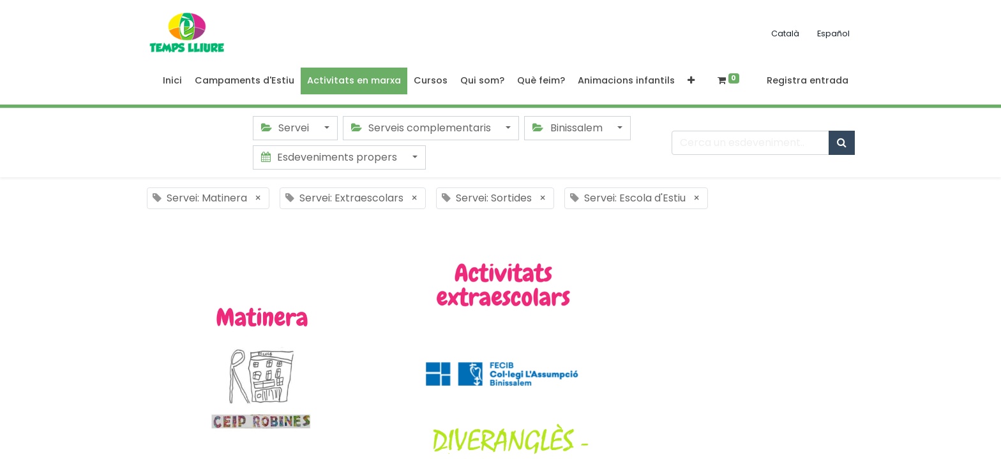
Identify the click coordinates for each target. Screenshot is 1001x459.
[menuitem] (172, 81)
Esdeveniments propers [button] (330, 157)
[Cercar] (842, 143)
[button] (691, 81)
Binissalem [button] (568, 127)
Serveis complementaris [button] (422, 127)
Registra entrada (807, 80)
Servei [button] (286, 127)
